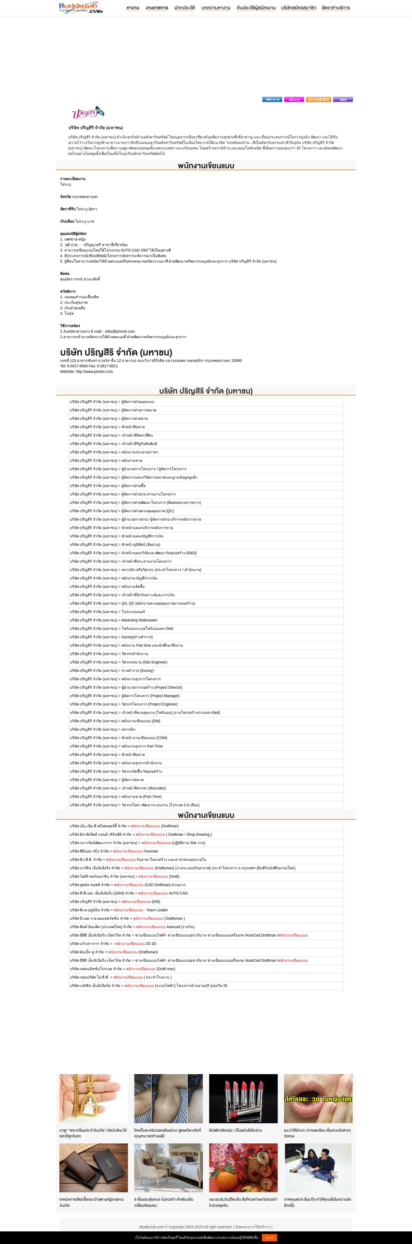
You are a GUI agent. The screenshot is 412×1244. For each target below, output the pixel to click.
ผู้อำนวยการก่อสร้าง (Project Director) (152, 687)
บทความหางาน (216, 7)
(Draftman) (155, 826)
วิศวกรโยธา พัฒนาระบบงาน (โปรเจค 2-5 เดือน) (161, 805)
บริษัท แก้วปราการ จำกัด (89, 944)
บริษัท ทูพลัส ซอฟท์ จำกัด (90, 885)
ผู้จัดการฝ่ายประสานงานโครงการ (149, 494)
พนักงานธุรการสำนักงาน (142, 763)
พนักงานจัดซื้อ (133, 586)
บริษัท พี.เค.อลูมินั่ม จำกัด (90, 910)
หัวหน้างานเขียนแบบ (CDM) (144, 738)
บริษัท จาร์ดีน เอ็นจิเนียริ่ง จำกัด (95, 868)
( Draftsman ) (159, 918)
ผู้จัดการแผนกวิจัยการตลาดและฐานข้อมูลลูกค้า (160, 477)
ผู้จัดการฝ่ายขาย (135, 418)
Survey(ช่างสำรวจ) (137, 637)
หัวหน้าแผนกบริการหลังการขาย (147, 528)
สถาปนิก (128, 729)
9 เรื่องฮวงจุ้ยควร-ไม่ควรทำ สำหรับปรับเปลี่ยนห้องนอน (163, 1202)
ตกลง (269, 1238)
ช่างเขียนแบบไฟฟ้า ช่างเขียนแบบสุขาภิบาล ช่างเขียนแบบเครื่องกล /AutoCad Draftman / (221, 935)
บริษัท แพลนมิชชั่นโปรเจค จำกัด (96, 969)
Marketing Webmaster (140, 620)
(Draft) (158, 876)
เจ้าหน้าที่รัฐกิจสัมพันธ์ (139, 444)
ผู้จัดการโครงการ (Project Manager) (151, 696)
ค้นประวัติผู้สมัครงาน (256, 7)
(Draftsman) (133, 952)
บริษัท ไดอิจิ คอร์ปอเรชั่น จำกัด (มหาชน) (102, 876)
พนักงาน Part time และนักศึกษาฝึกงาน (152, 645)
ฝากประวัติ (184, 7)
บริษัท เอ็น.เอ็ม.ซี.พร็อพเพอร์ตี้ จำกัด (98, 826)
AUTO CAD (163, 893)
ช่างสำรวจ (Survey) (138, 670)
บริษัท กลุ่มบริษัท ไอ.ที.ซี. (89, 977)
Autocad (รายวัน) (165, 927)
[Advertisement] (206, 58)
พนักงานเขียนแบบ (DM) (141, 721)
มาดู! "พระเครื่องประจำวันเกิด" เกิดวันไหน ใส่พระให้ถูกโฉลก (92, 1133)
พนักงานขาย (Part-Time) (142, 797)
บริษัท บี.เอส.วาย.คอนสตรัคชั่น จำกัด (99, 918)
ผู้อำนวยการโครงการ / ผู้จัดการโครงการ (154, 469)
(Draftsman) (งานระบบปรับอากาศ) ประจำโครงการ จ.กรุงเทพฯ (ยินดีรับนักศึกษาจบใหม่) (209, 868)
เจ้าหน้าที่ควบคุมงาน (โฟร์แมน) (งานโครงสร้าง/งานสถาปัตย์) (171, 712)
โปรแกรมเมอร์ (133, 612)
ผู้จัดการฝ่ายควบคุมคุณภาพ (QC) (148, 511)
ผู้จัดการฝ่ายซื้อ (134, 486)
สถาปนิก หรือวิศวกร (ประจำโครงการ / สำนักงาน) (162, 570)
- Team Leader (141, 910)
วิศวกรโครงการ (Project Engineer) (150, 704)
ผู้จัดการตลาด (133, 780)
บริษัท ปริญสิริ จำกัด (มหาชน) (206, 391)
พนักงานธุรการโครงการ (141, 679)
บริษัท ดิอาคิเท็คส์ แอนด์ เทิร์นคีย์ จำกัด (101, 834)
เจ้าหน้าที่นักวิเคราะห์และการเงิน (148, 595)
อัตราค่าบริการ (336, 7)
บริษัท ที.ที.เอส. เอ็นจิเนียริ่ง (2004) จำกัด (102, 893)
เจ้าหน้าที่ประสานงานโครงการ (147, 561)
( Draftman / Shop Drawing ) (174, 834)
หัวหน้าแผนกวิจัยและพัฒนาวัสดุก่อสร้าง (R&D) (159, 553)
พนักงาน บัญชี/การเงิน (140, 578)
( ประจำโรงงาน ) (142, 977)
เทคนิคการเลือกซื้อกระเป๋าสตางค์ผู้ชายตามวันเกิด (91, 1202)
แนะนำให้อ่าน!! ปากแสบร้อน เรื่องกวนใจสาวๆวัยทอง (317, 1133)
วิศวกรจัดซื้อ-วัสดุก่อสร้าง (142, 771)
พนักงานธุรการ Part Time (142, 746)
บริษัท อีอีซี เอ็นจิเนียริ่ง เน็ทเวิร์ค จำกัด (100, 935)
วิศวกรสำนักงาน (135, 654)
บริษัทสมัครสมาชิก (298, 7)
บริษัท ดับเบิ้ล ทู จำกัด (87, 952)
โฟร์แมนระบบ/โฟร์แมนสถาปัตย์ (147, 628)
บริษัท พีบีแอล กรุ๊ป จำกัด (89, 851)
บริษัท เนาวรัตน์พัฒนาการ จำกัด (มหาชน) (103, 843)
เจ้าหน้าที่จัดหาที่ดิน (137, 435)
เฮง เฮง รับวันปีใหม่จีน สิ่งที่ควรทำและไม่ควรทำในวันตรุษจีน (243, 1202)
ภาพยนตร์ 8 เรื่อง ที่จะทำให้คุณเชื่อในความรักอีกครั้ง (317, 1202)
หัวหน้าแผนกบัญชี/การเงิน (143, 536)
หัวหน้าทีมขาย (133, 427)
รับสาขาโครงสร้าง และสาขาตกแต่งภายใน (156, 860)
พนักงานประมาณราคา (140, 452)
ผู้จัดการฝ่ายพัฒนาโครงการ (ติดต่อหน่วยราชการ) (161, 502)
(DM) (141, 902)
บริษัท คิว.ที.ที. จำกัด (86, 860)
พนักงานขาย (132, 460)
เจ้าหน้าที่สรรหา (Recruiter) (144, 788)
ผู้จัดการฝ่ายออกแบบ (138, 402)
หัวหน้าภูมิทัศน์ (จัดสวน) (141, 544)
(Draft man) (150, 969)
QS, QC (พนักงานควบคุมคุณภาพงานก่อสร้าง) (158, 603)
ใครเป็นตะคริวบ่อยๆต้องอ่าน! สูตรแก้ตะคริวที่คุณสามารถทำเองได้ (167, 1133)
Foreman (135, 851)
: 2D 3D (134, 944)
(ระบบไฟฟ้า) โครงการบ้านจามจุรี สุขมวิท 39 (176, 986)
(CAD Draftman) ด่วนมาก (150, 885)
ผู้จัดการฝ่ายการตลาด (139, 410)
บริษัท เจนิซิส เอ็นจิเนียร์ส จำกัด (95, 986)
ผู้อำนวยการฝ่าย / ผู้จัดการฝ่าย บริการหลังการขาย (161, 519)
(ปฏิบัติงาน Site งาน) (173, 843)
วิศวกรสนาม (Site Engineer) (144, 662)
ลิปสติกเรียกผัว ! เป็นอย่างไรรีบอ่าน (235, 1130)
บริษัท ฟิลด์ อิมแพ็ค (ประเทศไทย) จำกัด (101, 927)
